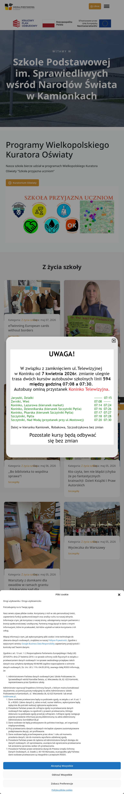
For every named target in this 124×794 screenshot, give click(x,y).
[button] (119, 594)
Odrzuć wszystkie (62, 774)
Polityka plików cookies (62, 790)
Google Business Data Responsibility (38, 643)
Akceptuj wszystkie (62, 765)
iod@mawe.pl (9, 696)
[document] (62, 397)
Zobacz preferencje (62, 783)
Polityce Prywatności (57, 640)
